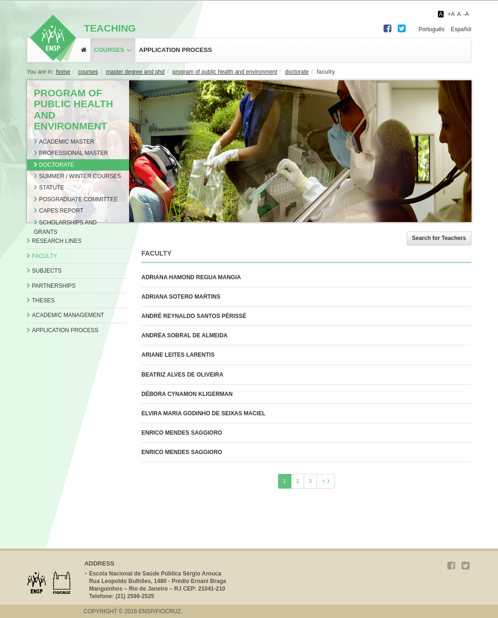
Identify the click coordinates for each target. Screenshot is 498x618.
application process (175, 49)
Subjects (47, 270)
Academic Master (67, 141)
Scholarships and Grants (65, 227)
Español (461, 29)
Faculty (44, 256)
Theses (43, 300)
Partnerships (54, 286)
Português (432, 29)
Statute (51, 187)
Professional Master (73, 153)
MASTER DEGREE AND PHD (135, 72)
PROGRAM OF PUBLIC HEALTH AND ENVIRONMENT (225, 72)
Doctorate (56, 165)
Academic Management (68, 315)
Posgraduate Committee (78, 199)
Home (63, 72)
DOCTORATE (297, 72)
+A (450, 14)
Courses (109, 49)
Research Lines (57, 241)
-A (466, 14)
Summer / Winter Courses (80, 176)
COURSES (88, 72)
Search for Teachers (439, 238)
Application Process (65, 330)
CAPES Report (61, 210)
